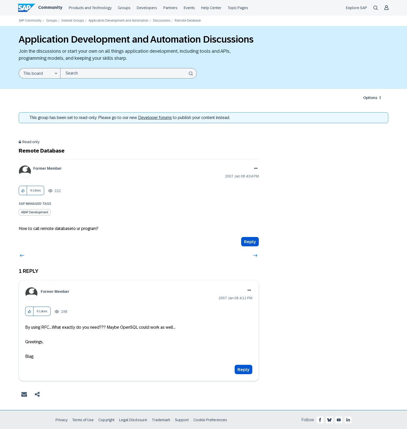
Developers (147, 8)
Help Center (211, 8)
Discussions (161, 20)
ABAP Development (34, 212)
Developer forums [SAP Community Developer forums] (155, 117)
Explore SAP (356, 8)
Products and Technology (90, 8)
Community (50, 7)
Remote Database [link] (188, 20)
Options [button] (370, 98)
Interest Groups (73, 20)
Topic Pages (238, 8)
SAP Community (30, 20)
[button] (23, 190)
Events (189, 8)
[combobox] (128, 73)
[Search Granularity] (39, 73)
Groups (124, 8)
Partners (170, 8)
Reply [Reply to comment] (243, 369)
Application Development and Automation (118, 20)
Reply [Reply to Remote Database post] (250, 242)
